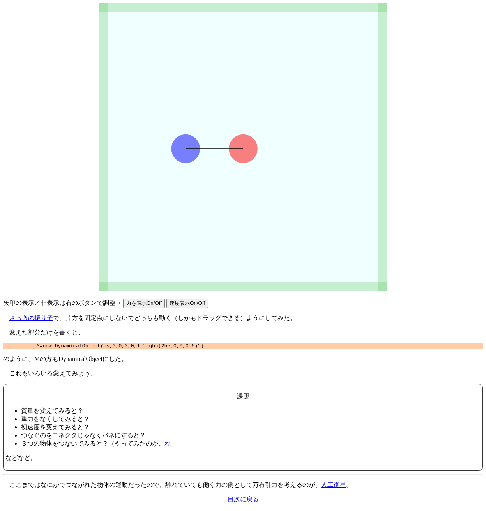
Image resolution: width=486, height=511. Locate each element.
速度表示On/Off (187, 303)
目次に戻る (243, 500)
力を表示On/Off (144, 303)
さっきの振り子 (31, 318)
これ (164, 444)
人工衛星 (333, 486)
